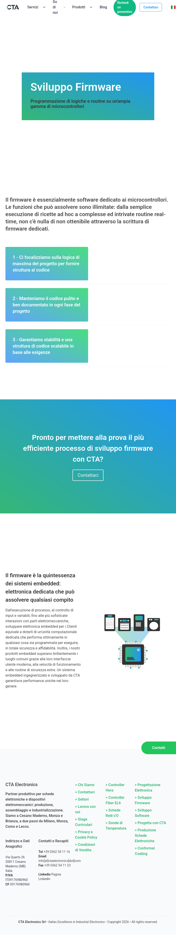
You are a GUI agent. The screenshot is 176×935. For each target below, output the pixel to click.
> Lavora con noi (85, 809)
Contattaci (150, 7)
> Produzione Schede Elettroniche (145, 835)
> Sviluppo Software (143, 813)
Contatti (158, 748)
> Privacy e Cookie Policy (86, 835)
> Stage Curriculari (83, 822)
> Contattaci (85, 792)
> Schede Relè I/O (113, 813)
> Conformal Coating (145, 851)
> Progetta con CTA (150, 823)
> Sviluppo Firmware (143, 800)
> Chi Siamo (84, 785)
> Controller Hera (115, 787)
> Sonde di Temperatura (116, 825)
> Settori (82, 799)
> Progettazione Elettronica (147, 787)
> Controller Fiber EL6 (115, 800)
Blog (103, 7)
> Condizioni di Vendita (85, 847)
